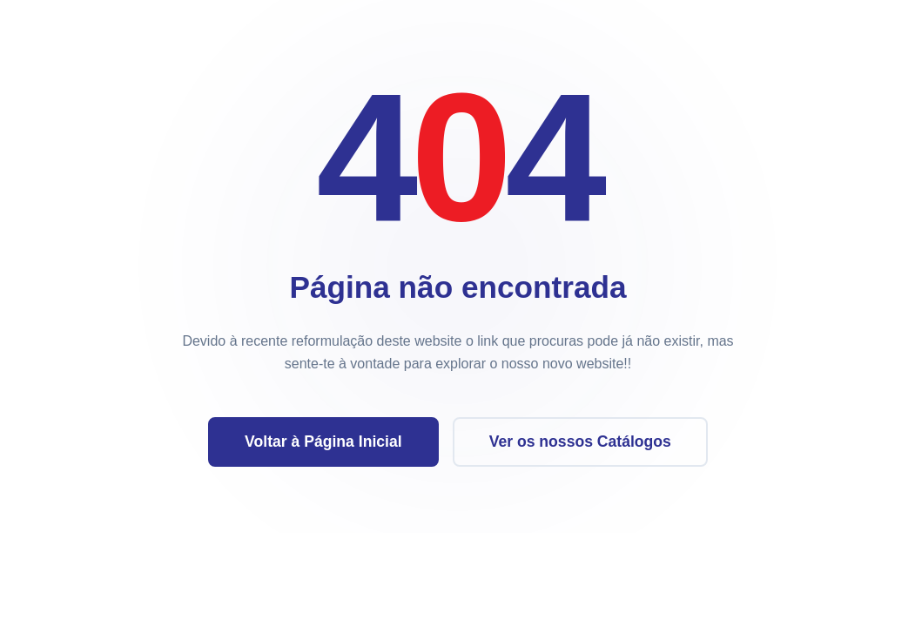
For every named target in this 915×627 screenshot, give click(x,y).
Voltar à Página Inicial (323, 441)
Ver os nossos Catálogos (579, 441)
